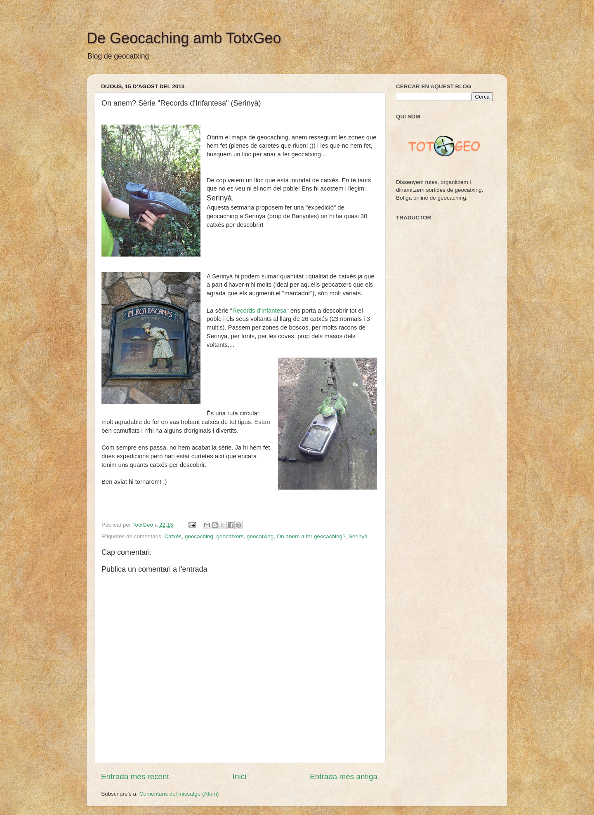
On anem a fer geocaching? (311, 536)
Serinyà (358, 536)
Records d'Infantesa (259, 310)
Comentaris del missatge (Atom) (179, 794)
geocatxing (260, 536)
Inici (240, 776)
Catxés (173, 536)
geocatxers (229, 536)
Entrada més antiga (343, 776)
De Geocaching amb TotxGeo (184, 38)
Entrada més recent (135, 776)
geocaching (199, 536)
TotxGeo (143, 525)
